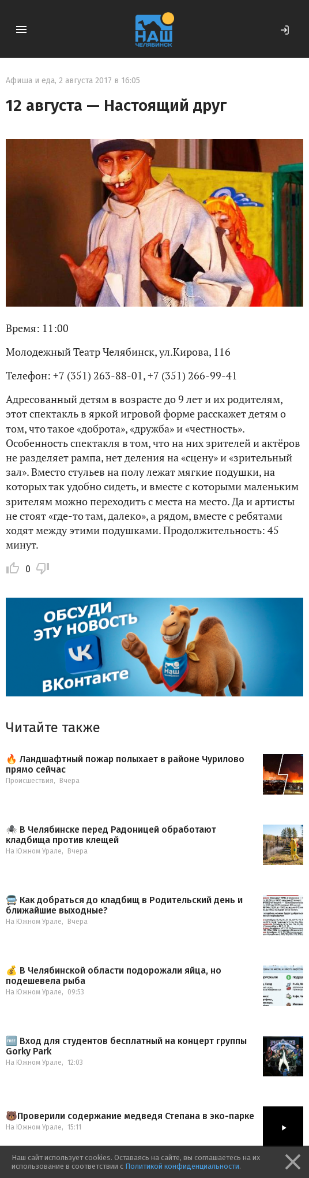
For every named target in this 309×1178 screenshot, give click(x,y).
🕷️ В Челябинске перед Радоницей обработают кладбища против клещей (111, 835)
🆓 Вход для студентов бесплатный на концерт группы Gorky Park (126, 1046)
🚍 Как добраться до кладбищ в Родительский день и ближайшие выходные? (124, 905)
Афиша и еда (30, 80)
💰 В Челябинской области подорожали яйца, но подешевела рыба (113, 975)
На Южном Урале (34, 851)
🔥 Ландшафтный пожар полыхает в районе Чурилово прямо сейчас (125, 764)
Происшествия (30, 781)
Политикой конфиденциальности (182, 1166)
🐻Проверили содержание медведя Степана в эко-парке (130, 1116)
